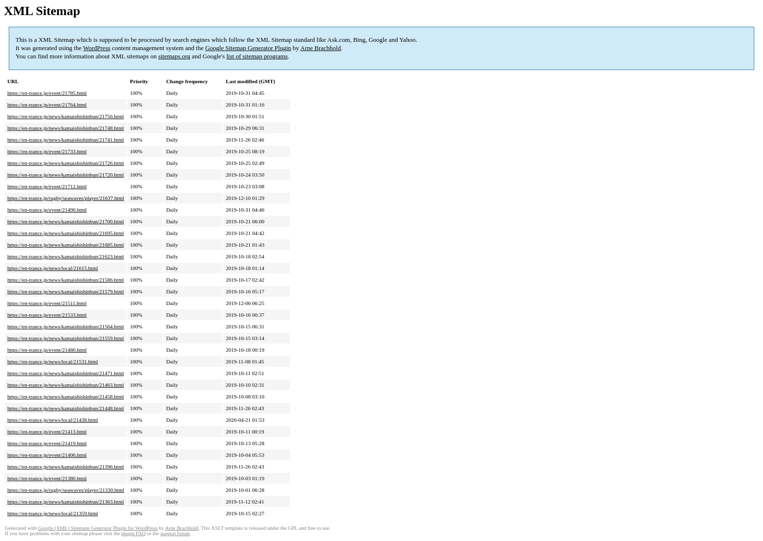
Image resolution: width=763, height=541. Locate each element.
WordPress (96, 48)
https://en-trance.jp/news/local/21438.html (52, 420)
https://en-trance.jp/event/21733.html (47, 151)
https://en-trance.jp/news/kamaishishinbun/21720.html (65, 175)
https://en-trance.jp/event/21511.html (47, 303)
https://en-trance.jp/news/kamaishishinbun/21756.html (65, 116)
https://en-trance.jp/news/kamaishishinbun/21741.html (65, 140)
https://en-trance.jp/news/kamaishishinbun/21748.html (65, 128)
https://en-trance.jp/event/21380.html (47, 478)
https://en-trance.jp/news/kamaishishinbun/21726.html (65, 163)
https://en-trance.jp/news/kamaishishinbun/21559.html (65, 338)
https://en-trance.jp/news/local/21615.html (52, 268)
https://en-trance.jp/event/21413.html (47, 431)
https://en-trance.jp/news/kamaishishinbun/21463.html (65, 385)
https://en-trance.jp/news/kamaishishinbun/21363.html (65, 502)
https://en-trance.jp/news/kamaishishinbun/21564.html (65, 326)
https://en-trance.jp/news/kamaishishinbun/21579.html (65, 291)
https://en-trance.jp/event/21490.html (47, 210)
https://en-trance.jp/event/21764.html (47, 105)
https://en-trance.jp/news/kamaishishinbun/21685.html (65, 245)
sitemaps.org (174, 56)
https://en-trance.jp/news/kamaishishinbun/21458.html (65, 396)
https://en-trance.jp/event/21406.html (47, 455)
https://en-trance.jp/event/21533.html (47, 315)
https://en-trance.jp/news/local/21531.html (52, 361)
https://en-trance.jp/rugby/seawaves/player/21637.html (65, 198)
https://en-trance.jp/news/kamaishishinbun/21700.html (65, 221)
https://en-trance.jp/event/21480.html (47, 350)
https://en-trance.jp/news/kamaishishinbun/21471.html (65, 373)
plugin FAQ (133, 533)
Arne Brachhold (320, 48)
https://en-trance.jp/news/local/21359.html (52, 513)
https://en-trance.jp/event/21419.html (47, 443)
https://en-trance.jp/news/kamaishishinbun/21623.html (65, 256)
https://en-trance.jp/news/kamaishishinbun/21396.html (65, 466)
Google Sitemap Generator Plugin (248, 48)
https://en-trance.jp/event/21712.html (47, 186)
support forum (175, 533)
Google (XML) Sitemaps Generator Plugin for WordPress (98, 528)
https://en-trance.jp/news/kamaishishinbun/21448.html (65, 408)
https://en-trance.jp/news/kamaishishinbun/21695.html (65, 233)
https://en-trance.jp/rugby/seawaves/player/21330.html (65, 490)
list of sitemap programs (257, 56)
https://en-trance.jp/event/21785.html (47, 93)
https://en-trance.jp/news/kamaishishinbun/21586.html (65, 280)
